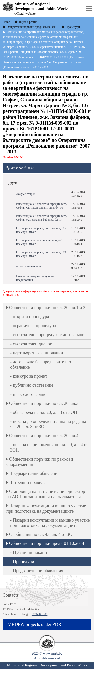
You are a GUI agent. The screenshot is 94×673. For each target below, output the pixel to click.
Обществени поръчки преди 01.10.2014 (46, 543)
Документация (25, 194)
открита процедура (31, 316)
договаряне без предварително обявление (40, 364)
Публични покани (30, 552)
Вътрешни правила (27, 482)
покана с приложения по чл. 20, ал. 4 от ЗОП (49, 447)
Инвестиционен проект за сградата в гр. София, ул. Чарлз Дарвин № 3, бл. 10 (41, 205)
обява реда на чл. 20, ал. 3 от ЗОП (45, 412)
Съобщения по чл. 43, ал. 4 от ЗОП (42, 534)
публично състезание (33, 385)
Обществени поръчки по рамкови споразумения (39, 462)
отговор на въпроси (28, 266)
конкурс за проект (30, 376)
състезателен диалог (32, 343)
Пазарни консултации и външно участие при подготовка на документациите (46, 508)
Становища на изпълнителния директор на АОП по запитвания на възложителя (45, 494)
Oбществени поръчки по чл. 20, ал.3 (43, 403)
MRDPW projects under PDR (34, 624)
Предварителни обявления (34, 473)
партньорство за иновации (38, 352)
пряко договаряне (29, 394)
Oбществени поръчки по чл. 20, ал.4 (43, 435)
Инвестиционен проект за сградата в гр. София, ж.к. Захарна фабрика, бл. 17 (41, 217)
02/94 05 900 (39, 614)
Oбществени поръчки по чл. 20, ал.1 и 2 (47, 307)
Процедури (23, 561)
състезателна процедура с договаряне (48, 334)
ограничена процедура (34, 325)
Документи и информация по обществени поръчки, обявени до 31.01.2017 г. (45, 293)
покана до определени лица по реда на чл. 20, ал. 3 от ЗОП (48, 424)
